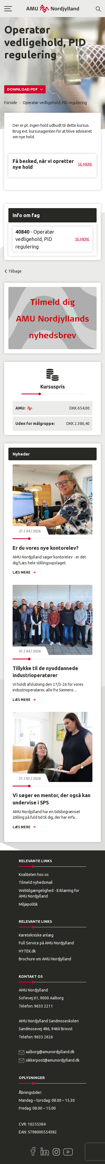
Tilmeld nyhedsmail (36, 882)
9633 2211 (43, 1006)
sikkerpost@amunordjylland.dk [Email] (53, 1060)
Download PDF (23, 89)
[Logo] (53, 8)
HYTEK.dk (27, 951)
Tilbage (15, 271)
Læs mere (22, 572)
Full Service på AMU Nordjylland (46, 943)
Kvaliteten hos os (34, 874)
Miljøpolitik (28, 904)
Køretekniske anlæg (36, 935)
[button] (15, 8)
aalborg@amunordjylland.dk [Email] (50, 1052)
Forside (10, 102)
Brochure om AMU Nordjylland (45, 959)
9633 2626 (43, 1037)
